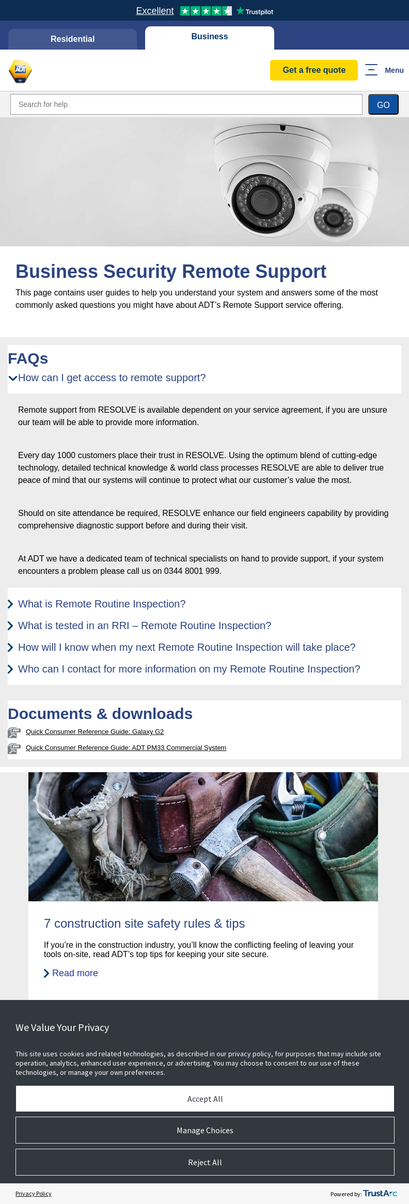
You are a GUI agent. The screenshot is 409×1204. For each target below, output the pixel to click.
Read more (75, 973)
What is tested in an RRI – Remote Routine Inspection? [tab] (144, 625)
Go (383, 105)
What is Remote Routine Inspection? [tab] (102, 603)
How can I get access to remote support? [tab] (112, 377)
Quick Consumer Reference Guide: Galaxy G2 (95, 732)
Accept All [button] (205, 1098)
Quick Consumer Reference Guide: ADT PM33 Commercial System (126, 748)
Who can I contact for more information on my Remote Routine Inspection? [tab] (189, 669)
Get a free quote (314, 70)
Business (210, 36)
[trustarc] (380, 1193)
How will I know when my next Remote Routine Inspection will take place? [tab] (187, 647)
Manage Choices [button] (205, 1130)
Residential (73, 39)
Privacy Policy (33, 1193)
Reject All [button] (205, 1162)
